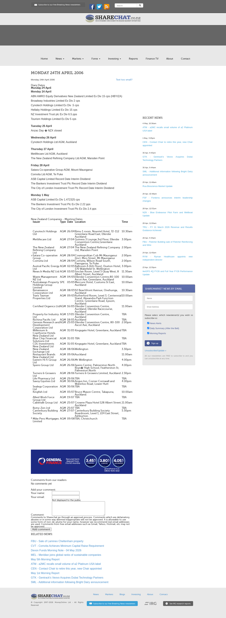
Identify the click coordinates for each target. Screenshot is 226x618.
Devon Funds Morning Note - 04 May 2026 (56, 550)
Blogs (122, 594)
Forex (95, 58)
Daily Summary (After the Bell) (163, 328)
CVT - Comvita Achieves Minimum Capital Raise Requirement (67, 545)
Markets (78, 58)
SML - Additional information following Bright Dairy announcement (69, 582)
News (60, 58)
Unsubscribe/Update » (155, 350)
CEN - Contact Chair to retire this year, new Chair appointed (66, 568)
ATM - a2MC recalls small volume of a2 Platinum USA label (66, 563)
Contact (185, 58)
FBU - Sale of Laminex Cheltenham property (57, 541)
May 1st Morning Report (45, 573)
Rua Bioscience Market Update (157, 186)
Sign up (154, 343)
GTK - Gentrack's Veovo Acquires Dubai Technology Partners (67, 577)
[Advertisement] (82, 438)
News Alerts (154, 323)
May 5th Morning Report (45, 559)
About (169, 58)
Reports (133, 58)
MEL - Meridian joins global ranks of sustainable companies (66, 554)
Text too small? (124, 79)
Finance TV (152, 58)
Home (44, 58)
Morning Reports (156, 333)
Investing (114, 58)
